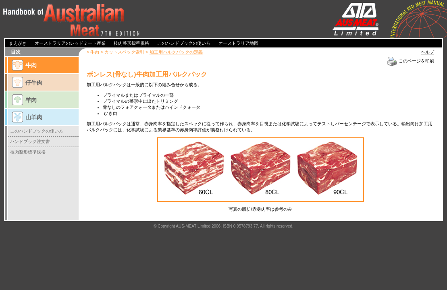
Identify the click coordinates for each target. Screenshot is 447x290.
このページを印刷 (410, 60)
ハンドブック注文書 (30, 141)
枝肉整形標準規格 (28, 151)
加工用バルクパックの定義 (176, 52)
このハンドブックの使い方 (36, 130)
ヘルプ (427, 52)
